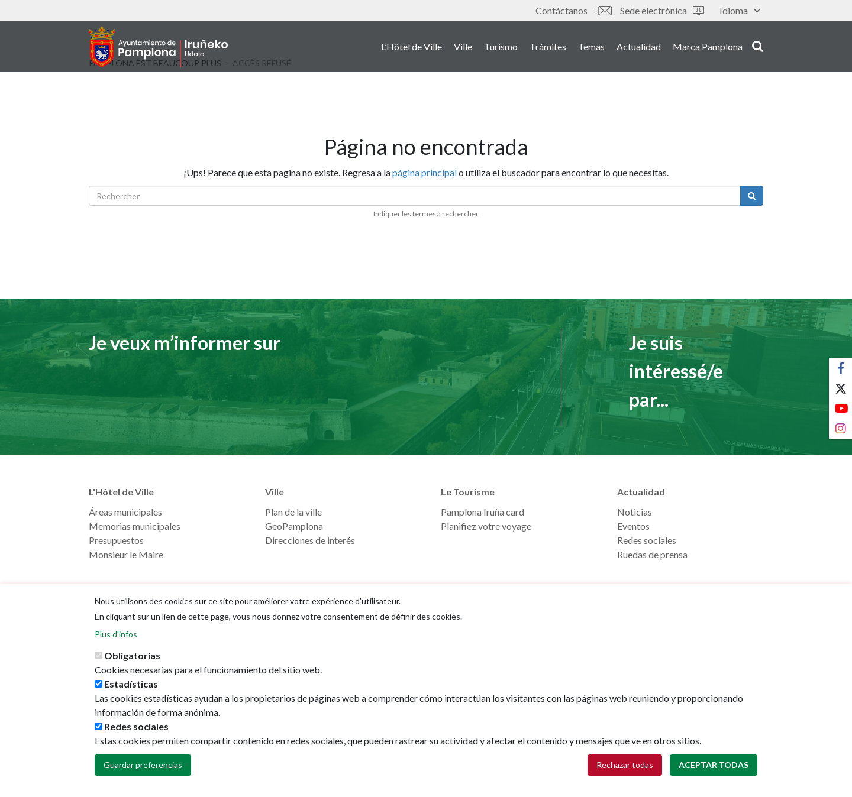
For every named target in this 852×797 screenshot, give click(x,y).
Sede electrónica (662, 10)
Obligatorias (132, 669)
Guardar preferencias (143, 778)
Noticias (634, 511)
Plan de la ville (293, 511)
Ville (463, 46)
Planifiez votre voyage (486, 526)
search (757, 45)
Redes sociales (646, 540)
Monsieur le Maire (126, 554)
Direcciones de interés (310, 540)
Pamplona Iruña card (482, 511)
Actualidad (639, 46)
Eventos (633, 526)
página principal (424, 172)
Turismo (501, 46)
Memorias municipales (134, 526)
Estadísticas (131, 697)
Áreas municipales (125, 511)
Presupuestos (116, 540)
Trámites (548, 46)
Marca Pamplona (708, 46)
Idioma (739, 10)
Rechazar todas (624, 778)
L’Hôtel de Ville (411, 46)
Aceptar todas (713, 778)
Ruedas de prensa (652, 554)
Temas (591, 46)
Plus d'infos (116, 648)
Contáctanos (573, 10)
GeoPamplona (294, 526)
